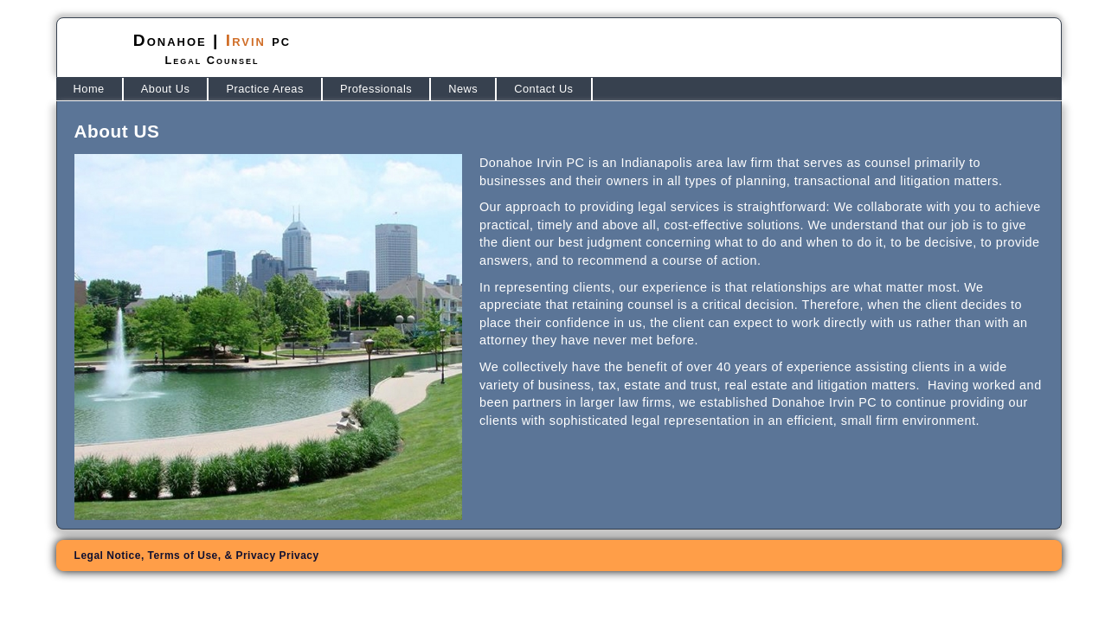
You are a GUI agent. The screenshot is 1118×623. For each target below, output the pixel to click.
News (463, 88)
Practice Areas (265, 88)
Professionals (376, 88)
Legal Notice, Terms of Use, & (196, 555)
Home (89, 88)
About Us (165, 88)
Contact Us (543, 88)
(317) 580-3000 (948, 48)
